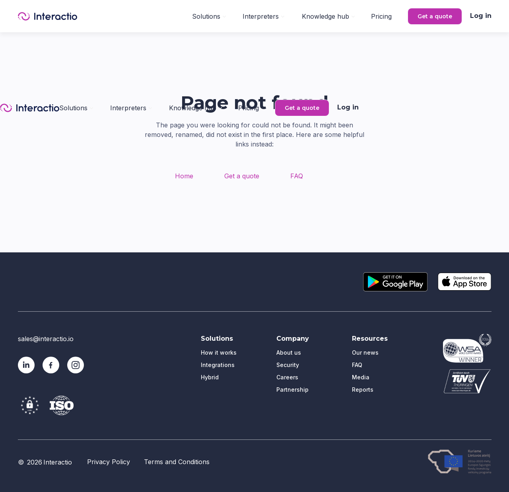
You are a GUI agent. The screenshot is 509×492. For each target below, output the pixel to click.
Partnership (292, 389)
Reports (362, 389)
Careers (287, 377)
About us (288, 352)
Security (287, 364)
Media (360, 377)
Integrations (218, 364)
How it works (219, 352)
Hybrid (210, 377)
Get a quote (435, 16)
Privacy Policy (108, 462)
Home (184, 176)
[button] (209, 15)
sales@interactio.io (46, 339)
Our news (365, 352)
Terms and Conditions (177, 462)
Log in (481, 16)
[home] (47, 16)
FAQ (296, 176)
